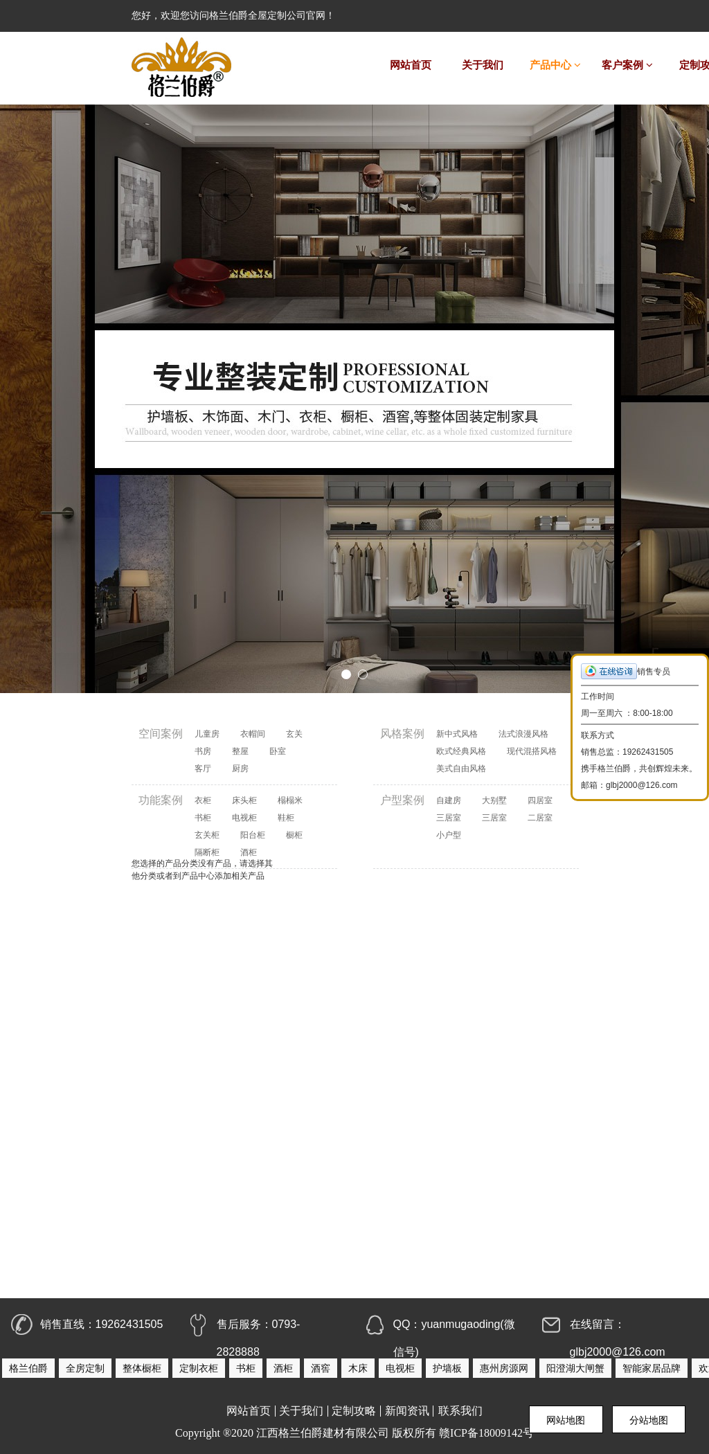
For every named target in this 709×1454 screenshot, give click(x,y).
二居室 (540, 818)
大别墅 (494, 800)
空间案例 (160, 733)
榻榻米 (290, 800)
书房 (203, 751)
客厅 (203, 768)
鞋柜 (286, 818)
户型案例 (402, 800)
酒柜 (283, 1368)
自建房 (448, 800)
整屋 (240, 751)
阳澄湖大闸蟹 (575, 1368)
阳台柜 (252, 835)
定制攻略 (354, 1411)
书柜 (203, 818)
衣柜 (203, 800)
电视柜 (244, 818)
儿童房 (207, 734)
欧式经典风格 (461, 751)
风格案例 (402, 733)
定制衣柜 (198, 1368)
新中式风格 (457, 734)
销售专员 (625, 671)
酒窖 (320, 1368)
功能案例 (160, 800)
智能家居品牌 (651, 1368)
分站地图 (648, 1420)
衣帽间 (252, 734)
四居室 (540, 800)
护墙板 (447, 1368)
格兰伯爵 (28, 1368)
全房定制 (85, 1368)
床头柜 (244, 800)
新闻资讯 (407, 1411)
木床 (358, 1368)
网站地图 (565, 1420)
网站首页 (410, 65)
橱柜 (294, 835)
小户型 (448, 835)
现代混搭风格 (532, 751)
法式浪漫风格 (523, 734)
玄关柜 (207, 835)
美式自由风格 (461, 768)
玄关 (294, 734)
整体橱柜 (142, 1368)
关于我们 (482, 65)
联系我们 (460, 1411)
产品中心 (555, 65)
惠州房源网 (504, 1368)
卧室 (277, 751)
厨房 (240, 768)
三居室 (448, 818)
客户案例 (627, 65)
